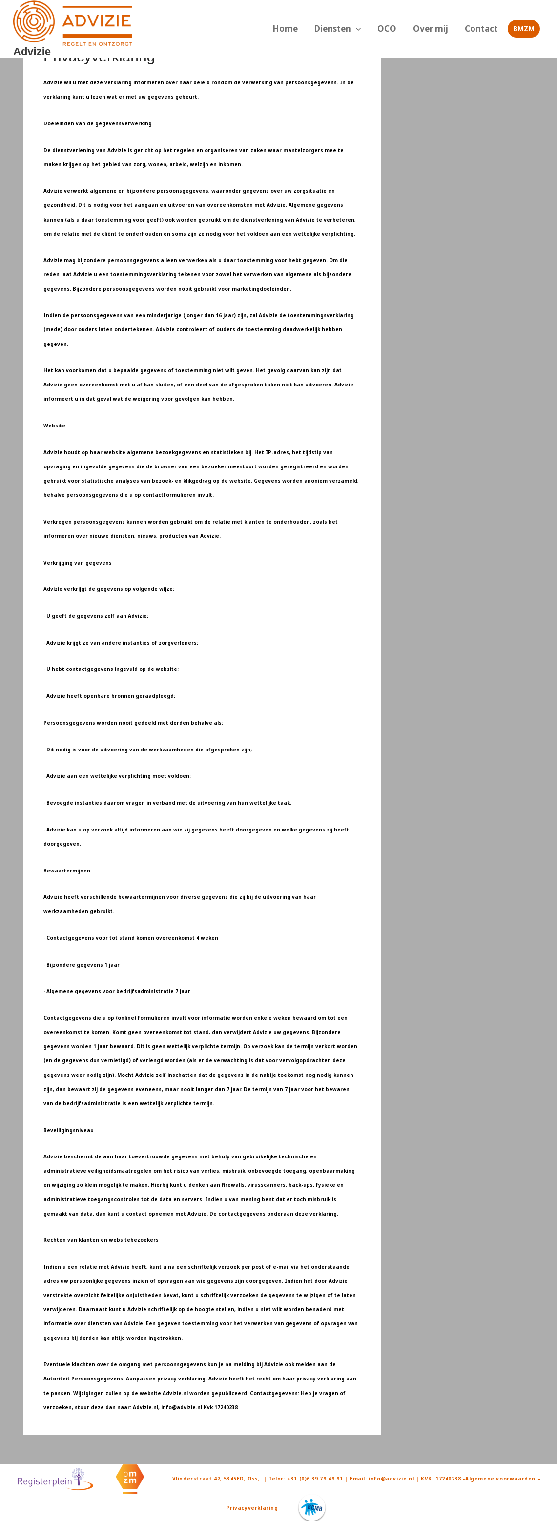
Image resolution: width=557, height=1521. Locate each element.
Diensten (358, 29)
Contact (484, 28)
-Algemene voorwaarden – (501, 1478)
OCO (401, 28)
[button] (376, 29)
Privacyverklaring (252, 1507)
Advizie (32, 51)
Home (311, 28)
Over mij (439, 28)
